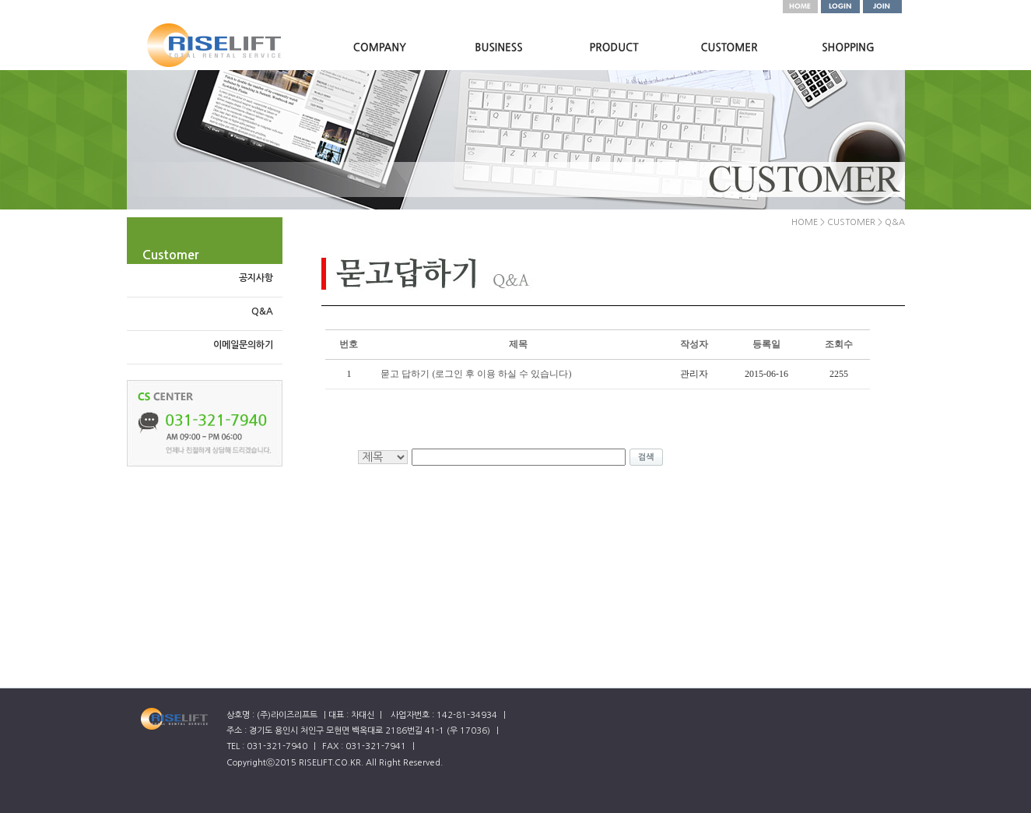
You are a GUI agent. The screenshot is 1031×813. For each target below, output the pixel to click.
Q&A (262, 311)
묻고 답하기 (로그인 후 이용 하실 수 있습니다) (475, 373)
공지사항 (256, 278)
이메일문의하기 (243, 345)
